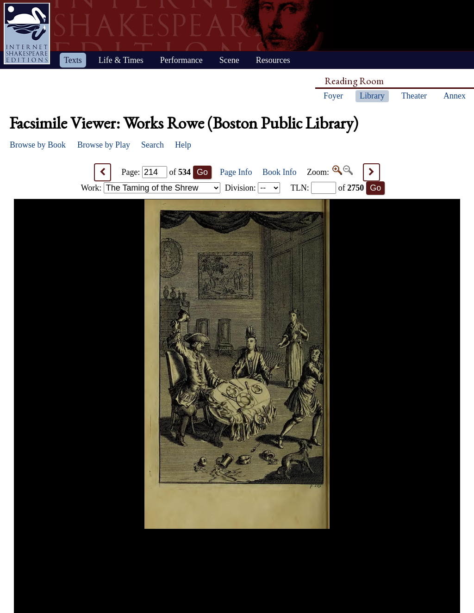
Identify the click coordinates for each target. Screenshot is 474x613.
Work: (150, 187)
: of (327, 187)
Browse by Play (103, 144)
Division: (253, 187)
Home (27, 33)
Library (372, 95)
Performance (181, 60)
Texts (73, 60)
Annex (454, 95)
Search (152, 144)
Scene (229, 60)
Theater (414, 95)
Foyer (333, 95)
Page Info (236, 172)
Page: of (156, 172)
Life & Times (121, 60)
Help (183, 144)
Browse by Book (38, 144)
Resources (273, 60)
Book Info (279, 172)
